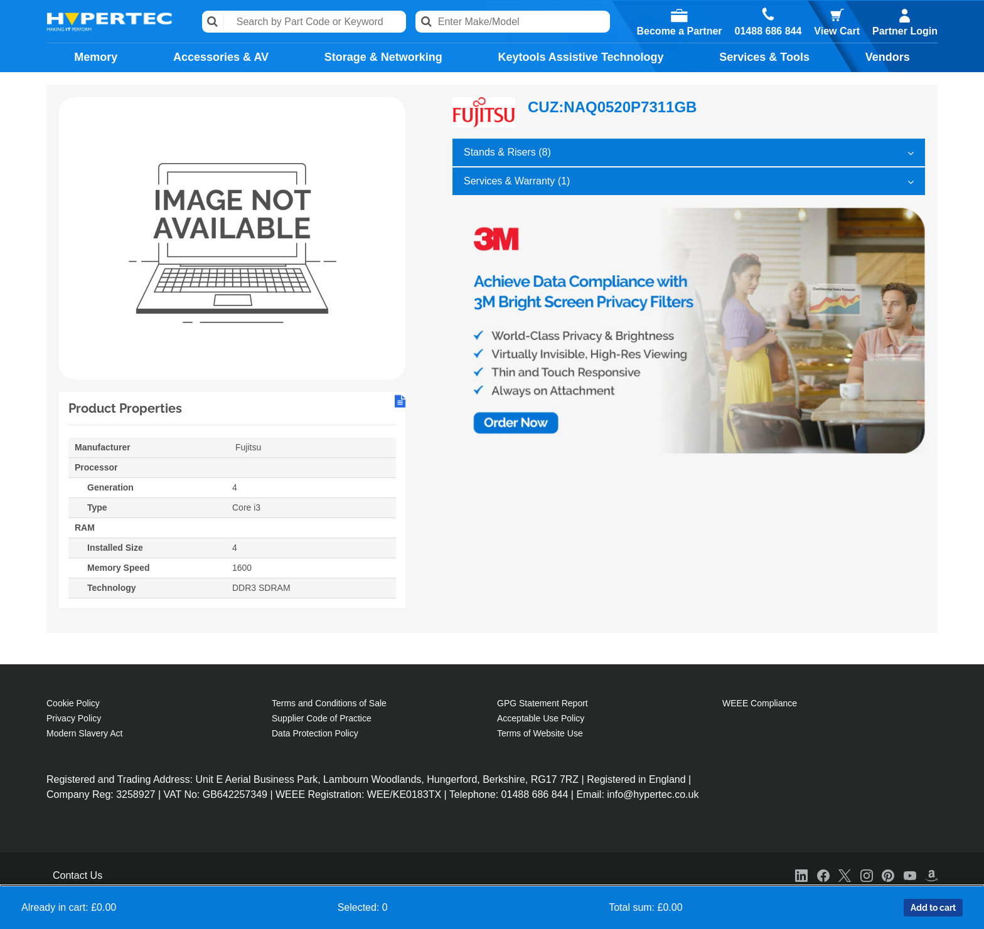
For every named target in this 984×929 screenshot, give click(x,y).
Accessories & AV (221, 57)
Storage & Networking (383, 57)
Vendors (887, 57)
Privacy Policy (73, 718)
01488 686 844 (768, 31)
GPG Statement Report (542, 703)
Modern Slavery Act (84, 733)
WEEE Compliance (759, 703)
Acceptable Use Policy (540, 718)
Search (213, 22)
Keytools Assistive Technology (580, 57)
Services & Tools (764, 57)
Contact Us (77, 875)
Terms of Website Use (540, 733)
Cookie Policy (73, 703)
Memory (95, 57)
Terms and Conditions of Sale (329, 703)
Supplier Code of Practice (322, 718)
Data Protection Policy (315, 733)
